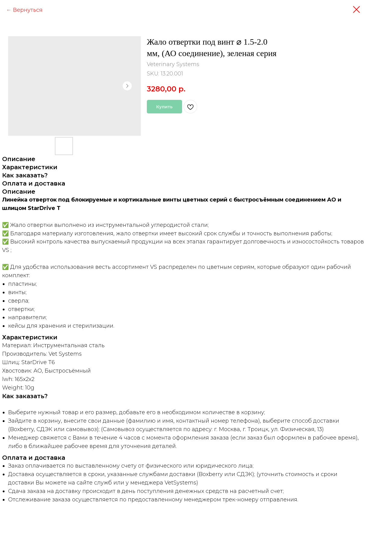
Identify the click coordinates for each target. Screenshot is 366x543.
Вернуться (28, 10)
